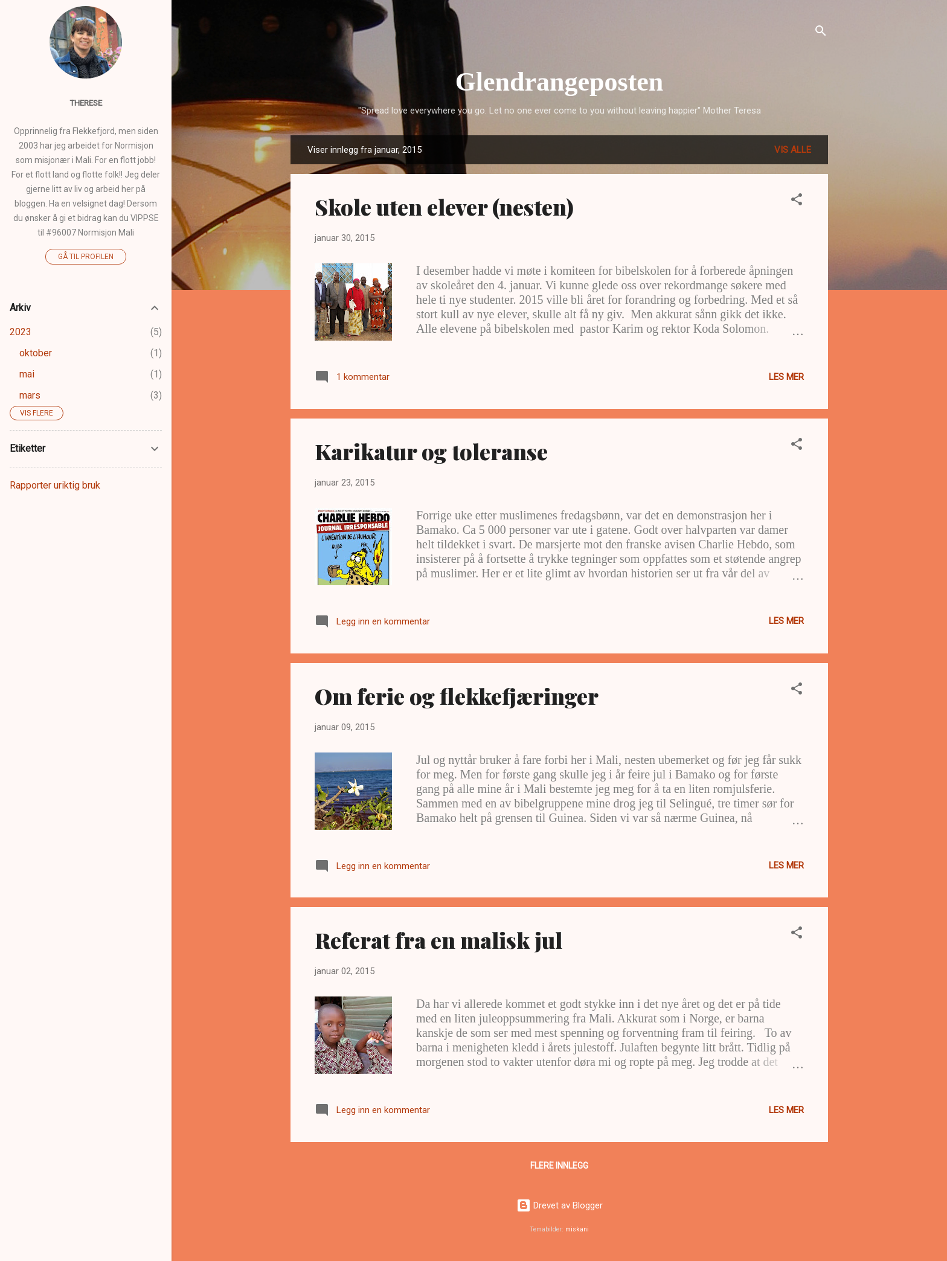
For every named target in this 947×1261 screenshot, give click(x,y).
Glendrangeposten (559, 82)
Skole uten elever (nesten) (444, 206)
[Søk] (821, 32)
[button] (796, 201)
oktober (35, 353)
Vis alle (792, 149)
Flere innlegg (559, 1165)
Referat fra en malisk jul (438, 939)
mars (29, 395)
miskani (577, 1229)
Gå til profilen (86, 256)
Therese (85, 102)
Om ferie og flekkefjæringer (457, 695)
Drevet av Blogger (559, 1205)
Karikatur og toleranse (431, 451)
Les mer (786, 376)
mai (26, 374)
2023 (20, 332)
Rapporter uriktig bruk (55, 485)
